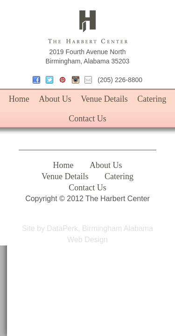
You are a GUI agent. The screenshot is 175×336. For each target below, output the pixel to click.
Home (19, 99)
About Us (55, 99)
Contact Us (87, 118)
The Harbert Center (87, 26)
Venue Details (104, 99)
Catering (151, 99)
